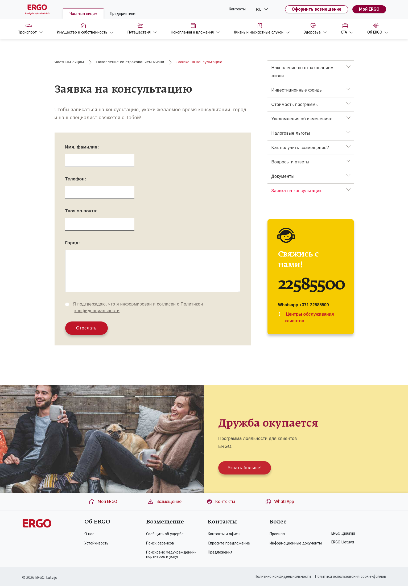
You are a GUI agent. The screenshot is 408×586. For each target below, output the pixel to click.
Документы (283, 176)
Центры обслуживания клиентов (309, 317)
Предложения (220, 552)
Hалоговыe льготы (290, 133)
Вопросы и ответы (290, 162)
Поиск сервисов (160, 543)
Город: (72, 243)
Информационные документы (296, 543)
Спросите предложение (229, 543)
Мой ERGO (369, 9)
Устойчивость (96, 543)
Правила (277, 534)
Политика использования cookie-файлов (350, 576)
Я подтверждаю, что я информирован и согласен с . (138, 307)
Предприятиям (122, 13)
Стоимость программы (295, 104)
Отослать (86, 328)
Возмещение (164, 501)
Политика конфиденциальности (283, 576)
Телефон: (75, 179)
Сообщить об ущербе (165, 534)
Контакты (237, 9)
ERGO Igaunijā (343, 533)
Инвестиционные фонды (297, 90)
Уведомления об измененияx (301, 119)
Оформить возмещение (316, 9)
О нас (89, 534)
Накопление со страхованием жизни (130, 62)
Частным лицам (83, 13)
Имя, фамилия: (82, 147)
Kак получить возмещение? (300, 147)
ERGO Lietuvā (342, 542)
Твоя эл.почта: (81, 211)
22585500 (311, 285)
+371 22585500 (314, 305)
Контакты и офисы (224, 534)
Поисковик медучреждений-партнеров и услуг (171, 554)
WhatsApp (279, 501)
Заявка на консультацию (199, 62)
